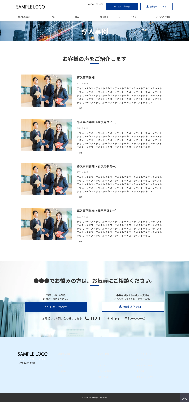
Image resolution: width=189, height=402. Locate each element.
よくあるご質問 (163, 17)
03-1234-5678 (27, 362)
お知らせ (101, 365)
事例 (81, 108)
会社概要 (140, 371)
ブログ (100, 359)
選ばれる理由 (24, 17)
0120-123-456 (95, 4)
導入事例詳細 (85, 77)
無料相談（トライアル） (147, 359)
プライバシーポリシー (146, 377)
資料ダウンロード (158, 6)
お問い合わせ (123, 6)
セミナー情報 (103, 353)
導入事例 (104, 17)
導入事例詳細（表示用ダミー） (97, 122)
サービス (51, 17)
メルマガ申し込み (144, 365)
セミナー (135, 17)
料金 (77, 17)
